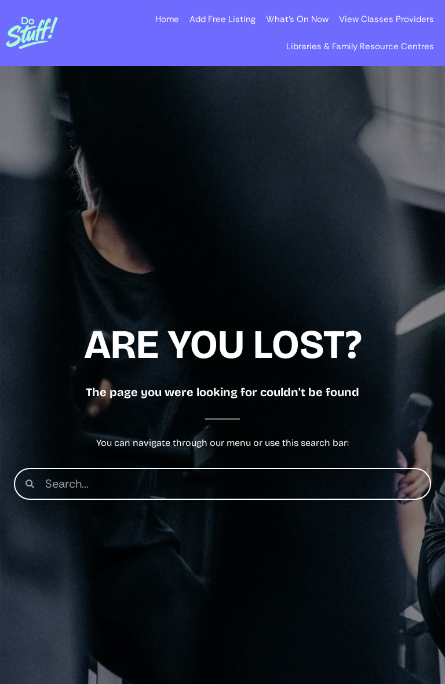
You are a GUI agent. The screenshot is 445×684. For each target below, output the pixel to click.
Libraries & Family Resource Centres (360, 46)
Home (167, 19)
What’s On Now (297, 19)
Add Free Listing (222, 19)
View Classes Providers (386, 19)
